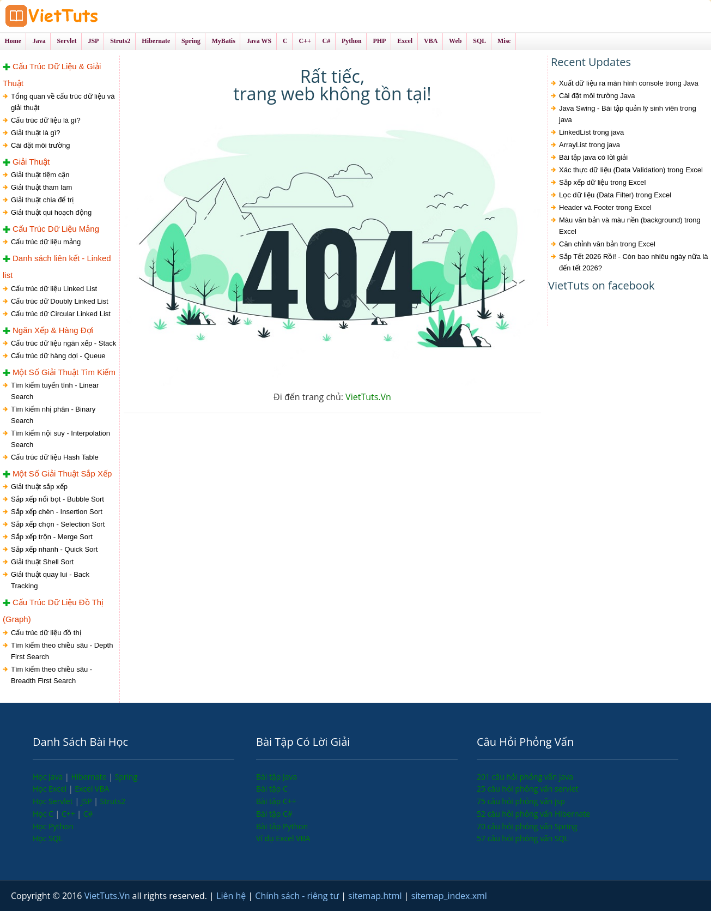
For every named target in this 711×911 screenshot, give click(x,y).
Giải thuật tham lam (41, 187)
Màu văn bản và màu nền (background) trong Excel (630, 226)
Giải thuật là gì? (35, 133)
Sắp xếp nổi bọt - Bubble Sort (57, 499)
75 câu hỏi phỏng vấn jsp (521, 801)
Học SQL (48, 838)
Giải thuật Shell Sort (42, 562)
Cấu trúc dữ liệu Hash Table (55, 457)
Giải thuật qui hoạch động (51, 212)
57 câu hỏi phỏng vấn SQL (523, 838)
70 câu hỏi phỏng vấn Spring (527, 826)
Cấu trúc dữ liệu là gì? (46, 120)
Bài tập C (272, 788)
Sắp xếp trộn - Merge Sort (52, 537)
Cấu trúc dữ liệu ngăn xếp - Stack (63, 343)
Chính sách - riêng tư (298, 896)
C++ (69, 814)
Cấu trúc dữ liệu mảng (46, 242)
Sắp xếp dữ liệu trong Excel (602, 182)
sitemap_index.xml (449, 896)
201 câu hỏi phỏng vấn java (525, 776)
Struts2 (113, 801)
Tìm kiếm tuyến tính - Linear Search (55, 391)
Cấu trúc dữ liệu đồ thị (46, 633)
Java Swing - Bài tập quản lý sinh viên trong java (627, 114)
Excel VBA (92, 788)
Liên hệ (232, 896)
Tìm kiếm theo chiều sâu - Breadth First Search (51, 675)
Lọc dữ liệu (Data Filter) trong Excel (615, 195)
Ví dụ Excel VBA (283, 838)
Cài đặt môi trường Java (597, 96)
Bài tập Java (276, 776)
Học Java (49, 776)
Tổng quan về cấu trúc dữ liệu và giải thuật (62, 102)
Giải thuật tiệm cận (40, 175)
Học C (44, 814)
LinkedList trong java (591, 132)
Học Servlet (54, 801)
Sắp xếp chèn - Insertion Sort (56, 512)
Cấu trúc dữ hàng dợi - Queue (58, 356)
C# (88, 814)
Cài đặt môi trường (40, 145)
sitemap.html (376, 896)
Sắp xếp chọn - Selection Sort (58, 524)
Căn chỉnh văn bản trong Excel (607, 244)
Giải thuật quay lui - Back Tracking (50, 580)
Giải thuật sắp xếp (39, 486)
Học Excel (51, 788)
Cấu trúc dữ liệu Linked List (54, 289)
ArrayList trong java (589, 145)
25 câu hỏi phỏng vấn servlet (528, 788)
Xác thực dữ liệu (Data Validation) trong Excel (631, 170)
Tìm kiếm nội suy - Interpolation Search (60, 439)
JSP (87, 801)
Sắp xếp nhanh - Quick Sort (54, 549)
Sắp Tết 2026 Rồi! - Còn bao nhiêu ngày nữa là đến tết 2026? (633, 262)
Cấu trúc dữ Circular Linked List (61, 314)
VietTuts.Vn (368, 397)
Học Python (53, 826)
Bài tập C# (274, 814)
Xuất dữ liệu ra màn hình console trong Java (628, 83)
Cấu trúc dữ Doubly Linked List (59, 301)
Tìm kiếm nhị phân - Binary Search (53, 415)
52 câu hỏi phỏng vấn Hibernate (533, 814)
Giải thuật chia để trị (42, 200)
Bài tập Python (282, 826)
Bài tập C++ (276, 801)
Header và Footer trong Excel (605, 207)
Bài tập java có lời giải (593, 157)
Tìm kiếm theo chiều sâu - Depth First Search (62, 651)
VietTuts (92, 16)
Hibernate (89, 776)
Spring (126, 776)
